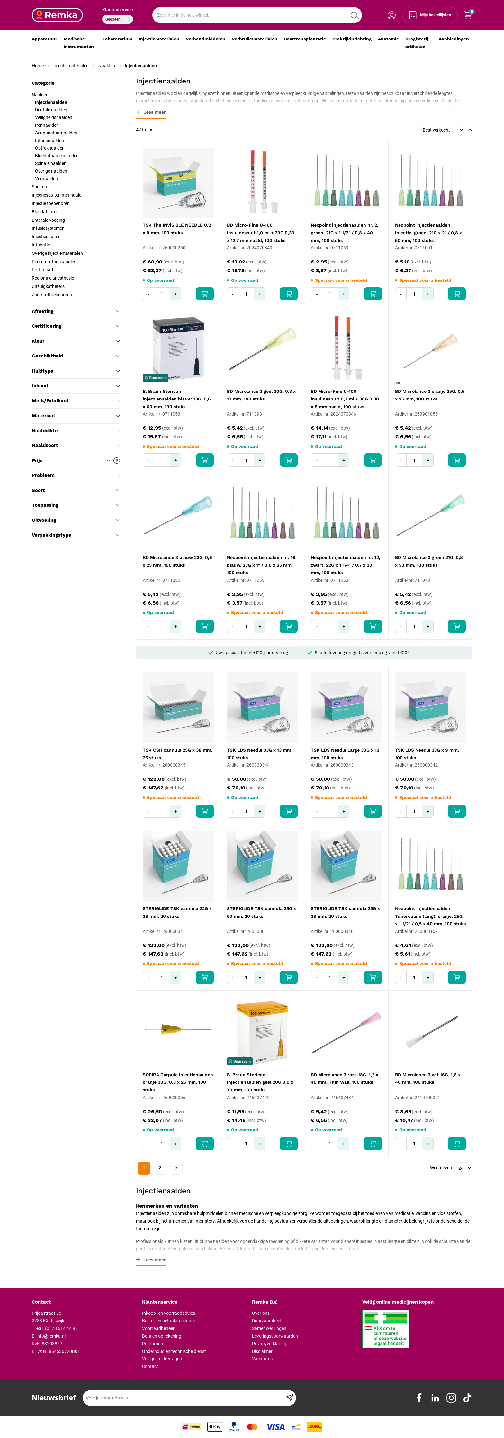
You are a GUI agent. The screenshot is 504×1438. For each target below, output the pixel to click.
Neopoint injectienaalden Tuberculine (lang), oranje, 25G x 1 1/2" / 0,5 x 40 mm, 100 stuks (430, 916)
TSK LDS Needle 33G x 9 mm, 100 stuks (427, 753)
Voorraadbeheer (158, 1328)
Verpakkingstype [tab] (76, 535)
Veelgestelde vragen (162, 1358)
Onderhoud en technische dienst (174, 1351)
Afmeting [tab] (76, 311)
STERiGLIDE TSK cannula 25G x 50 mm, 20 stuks (261, 912)
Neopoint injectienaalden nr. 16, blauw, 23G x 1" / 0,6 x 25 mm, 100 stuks (262, 565)
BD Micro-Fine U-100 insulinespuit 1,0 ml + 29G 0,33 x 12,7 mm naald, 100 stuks (260, 232)
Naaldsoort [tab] (76, 445)
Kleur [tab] (76, 341)
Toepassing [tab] (76, 505)
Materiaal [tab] (76, 415)
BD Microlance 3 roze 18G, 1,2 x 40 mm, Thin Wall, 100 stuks (344, 1078)
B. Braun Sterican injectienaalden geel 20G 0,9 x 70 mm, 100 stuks (260, 1082)
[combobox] (257, 15)
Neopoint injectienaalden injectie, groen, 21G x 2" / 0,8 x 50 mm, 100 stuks (428, 232)
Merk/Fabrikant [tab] (76, 401)
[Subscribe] (290, 1398)
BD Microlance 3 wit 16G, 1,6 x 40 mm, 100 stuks (428, 1078)
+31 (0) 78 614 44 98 (57, 1328)
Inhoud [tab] (76, 386)
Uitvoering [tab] (76, 520)
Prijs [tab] (76, 460)
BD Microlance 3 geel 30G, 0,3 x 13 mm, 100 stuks (261, 395)
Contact (150, 1366)
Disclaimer (262, 1351)
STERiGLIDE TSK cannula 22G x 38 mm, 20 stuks (177, 912)
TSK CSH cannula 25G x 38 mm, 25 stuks (177, 753)
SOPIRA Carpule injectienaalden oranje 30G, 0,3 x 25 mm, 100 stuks (178, 1082)
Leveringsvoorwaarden (275, 1336)
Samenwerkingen (269, 1328)
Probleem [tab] (76, 475)
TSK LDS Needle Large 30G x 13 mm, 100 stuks (345, 753)
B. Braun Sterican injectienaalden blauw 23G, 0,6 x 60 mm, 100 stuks (177, 399)
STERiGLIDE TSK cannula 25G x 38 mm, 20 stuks (345, 912)
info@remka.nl (51, 1336)
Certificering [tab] (76, 326)
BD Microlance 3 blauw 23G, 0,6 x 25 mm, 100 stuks (177, 561)
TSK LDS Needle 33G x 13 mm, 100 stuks (259, 753)
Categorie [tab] (76, 83)
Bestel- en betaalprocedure (168, 1320)
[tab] (84, 1302)
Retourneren (154, 1343)
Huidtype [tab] (76, 371)
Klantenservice (117, 9)
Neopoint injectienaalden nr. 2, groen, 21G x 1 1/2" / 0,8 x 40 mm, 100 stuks (344, 232)
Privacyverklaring (269, 1343)
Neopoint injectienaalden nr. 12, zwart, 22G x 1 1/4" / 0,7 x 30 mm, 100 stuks (345, 565)
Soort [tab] (76, 490)
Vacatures (262, 1358)
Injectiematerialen (71, 65)
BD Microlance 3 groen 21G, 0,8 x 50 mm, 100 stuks (429, 561)
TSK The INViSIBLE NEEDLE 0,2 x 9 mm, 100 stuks (177, 228)
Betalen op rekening (161, 1336)
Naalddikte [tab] (76, 431)
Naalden (106, 65)
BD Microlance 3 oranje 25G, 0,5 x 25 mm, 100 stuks (429, 395)
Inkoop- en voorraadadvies (168, 1313)
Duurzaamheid (266, 1320)
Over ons (261, 1313)
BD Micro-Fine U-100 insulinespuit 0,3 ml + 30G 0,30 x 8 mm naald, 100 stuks (345, 399)
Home (38, 65)
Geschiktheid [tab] (76, 356)
